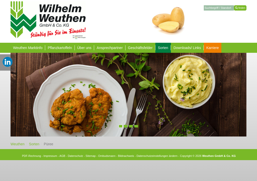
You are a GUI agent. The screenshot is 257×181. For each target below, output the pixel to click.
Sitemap (91, 155)
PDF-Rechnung (31, 155)
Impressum (50, 155)
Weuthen (18, 144)
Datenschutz (75, 155)
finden (240, 8)
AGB (62, 155)
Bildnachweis (126, 155)
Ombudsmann (106, 155)
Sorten (34, 144)
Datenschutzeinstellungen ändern (157, 155)
